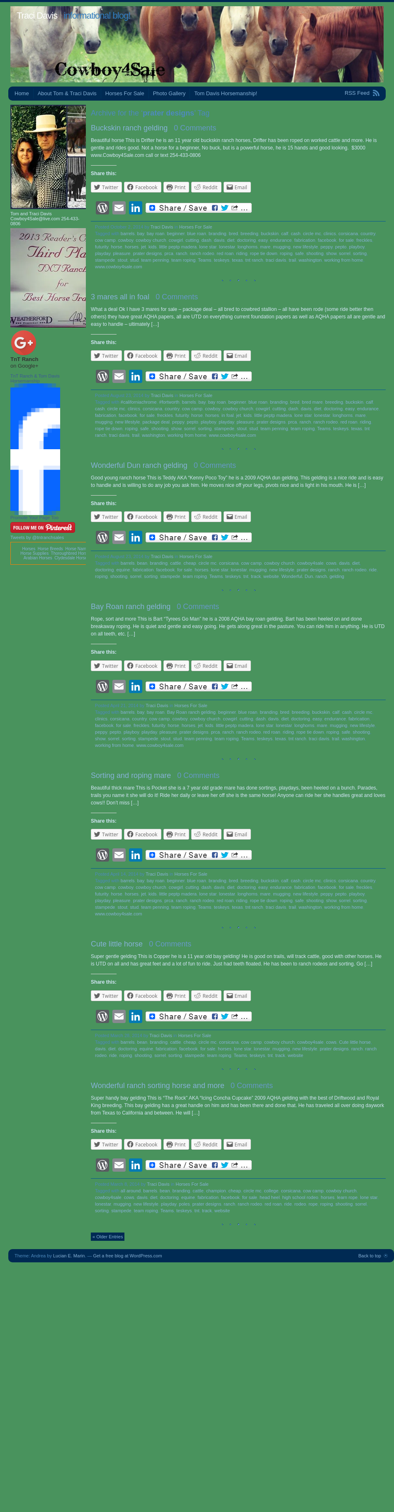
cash (295, 233)
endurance (281, 240)
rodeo (300, 1203)
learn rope (347, 1197)
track (256, 576)
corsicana (348, 233)
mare (265, 246)
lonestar (227, 246)
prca (168, 253)
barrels (128, 233)
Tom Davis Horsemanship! (225, 93)
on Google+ (24, 366)
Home (22, 93)
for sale (346, 240)
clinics (329, 233)
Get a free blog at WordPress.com (127, 1255)
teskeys (221, 260)
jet (143, 246)
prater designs (147, 253)
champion (216, 1190)
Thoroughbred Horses (71, 553)
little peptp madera (178, 246)
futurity (101, 246)
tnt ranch (254, 260)
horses (132, 246)
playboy (357, 246)
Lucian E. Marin (69, 1255)
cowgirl (176, 240)
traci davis (276, 260)
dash (207, 240)
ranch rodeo (202, 253)
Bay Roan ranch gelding (130, 606)
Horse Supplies (34, 553)
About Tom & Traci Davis (67, 93)
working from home (343, 260)
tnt (245, 576)
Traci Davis (37, 15)
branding (217, 233)
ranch (181, 253)
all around (131, 1190)
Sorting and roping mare (131, 775)
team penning (155, 260)
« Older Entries (107, 1236)
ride (373, 569)
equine (123, 569)
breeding (249, 233)
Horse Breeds (50, 549)
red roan (225, 253)
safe (299, 253)
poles (184, 1203)
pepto (341, 246)
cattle (175, 563)
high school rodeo (300, 1197)
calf (284, 233)
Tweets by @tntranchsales (37, 537)
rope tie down (263, 253)
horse (116, 246)
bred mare (312, 402)
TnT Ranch (24, 359)
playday (102, 253)
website (271, 576)
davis (219, 240)
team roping (183, 260)
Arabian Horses (38, 558)
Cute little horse (117, 944)
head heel (270, 1197)
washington (310, 260)
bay (140, 233)
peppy (327, 246)
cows (331, 563)
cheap (190, 563)
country (367, 233)
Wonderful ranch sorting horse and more (157, 1085)
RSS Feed (357, 93)
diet (231, 240)
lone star (207, 246)
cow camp (105, 240)
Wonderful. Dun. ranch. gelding (312, 576)
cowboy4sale (310, 563)
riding (242, 253)
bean (142, 563)
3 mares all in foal (120, 297)
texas (237, 260)
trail (292, 260)
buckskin (270, 233)
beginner (176, 233)
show (331, 253)
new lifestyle (305, 246)
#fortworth (169, 402)
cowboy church (151, 240)
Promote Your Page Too (34, 517)
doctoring (246, 240)
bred (233, 233)
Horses (28, 549)
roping (286, 253)
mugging (281, 246)
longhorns (248, 246)
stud (134, 260)
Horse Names (77, 549)
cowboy (125, 240)
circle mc (312, 233)
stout (123, 260)
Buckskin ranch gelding (129, 128)
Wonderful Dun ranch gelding (139, 465)
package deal (155, 421)
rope (313, 1203)
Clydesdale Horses (71, 558)
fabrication (304, 240)
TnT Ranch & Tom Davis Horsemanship (35, 378)
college (271, 1190)
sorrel (344, 253)
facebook (327, 240)
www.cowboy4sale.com (118, 266)
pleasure (121, 253)
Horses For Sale (124, 93)
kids (152, 246)
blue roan (196, 233)
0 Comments (195, 128)
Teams (204, 260)
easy (263, 240)
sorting (360, 253)
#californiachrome (139, 402)
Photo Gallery (169, 93)
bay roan (156, 233)
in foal (227, 415)
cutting (192, 240)
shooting (314, 253)
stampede (105, 260)
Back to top (369, 1255)
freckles (364, 240)
